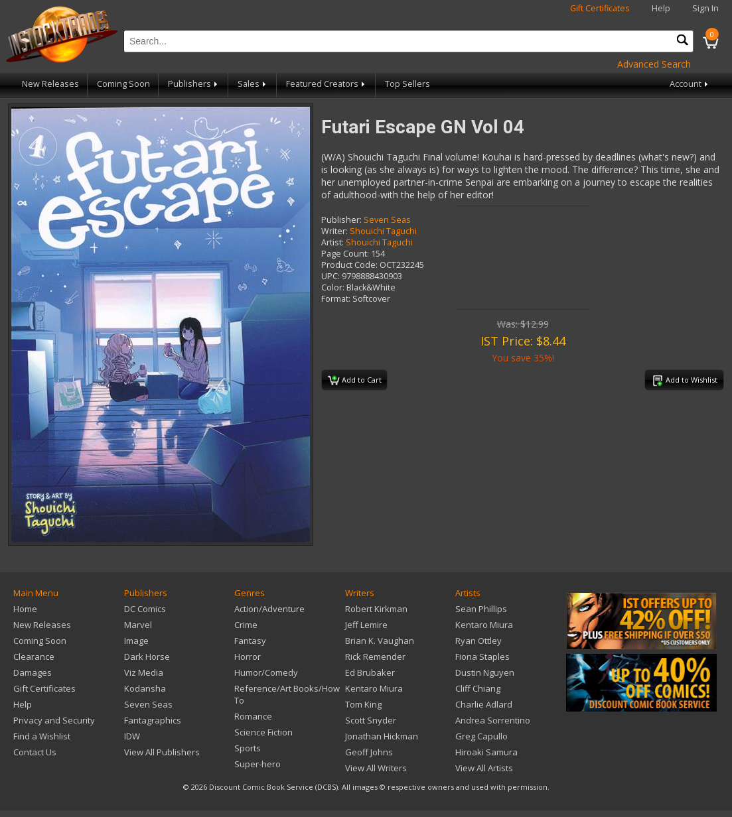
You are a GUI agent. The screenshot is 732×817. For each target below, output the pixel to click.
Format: (335, 298)
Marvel (138, 625)
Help (661, 8)
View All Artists (484, 768)
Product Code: (349, 265)
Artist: (332, 242)
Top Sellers (407, 84)
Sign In (705, 8)
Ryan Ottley (478, 641)
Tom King (363, 704)
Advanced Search (654, 64)
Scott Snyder (370, 720)
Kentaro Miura (374, 688)
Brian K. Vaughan (379, 641)
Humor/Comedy (266, 672)
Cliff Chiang (477, 688)
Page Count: (345, 253)
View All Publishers (162, 752)
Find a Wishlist (41, 736)
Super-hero (257, 764)
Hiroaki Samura (486, 752)
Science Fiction (263, 732)
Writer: (334, 231)
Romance (253, 716)
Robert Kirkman (376, 609)
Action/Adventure (269, 609)
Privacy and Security (54, 720)
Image (136, 641)
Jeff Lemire (366, 625)
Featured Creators (326, 84)
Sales (253, 84)
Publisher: (341, 219)
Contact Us (34, 752)
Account (690, 84)
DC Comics (145, 609)
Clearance (33, 656)
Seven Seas (387, 219)
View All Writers (376, 768)
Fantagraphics (152, 720)
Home (25, 609)
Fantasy (250, 641)
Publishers (194, 84)
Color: (332, 287)
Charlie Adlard (483, 704)
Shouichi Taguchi (383, 231)
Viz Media (143, 672)
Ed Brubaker (370, 672)
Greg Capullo (481, 736)
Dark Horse (147, 656)
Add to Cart (355, 381)
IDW (132, 736)
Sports (247, 748)
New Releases (50, 84)
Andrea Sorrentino (492, 720)
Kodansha (145, 688)
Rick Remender (375, 656)
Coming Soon (123, 84)
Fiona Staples (482, 656)
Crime (245, 625)
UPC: (330, 276)
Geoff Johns (369, 752)
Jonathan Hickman (381, 736)
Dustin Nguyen (484, 672)
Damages (32, 672)
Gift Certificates (600, 8)
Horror (247, 656)
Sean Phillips (481, 609)
